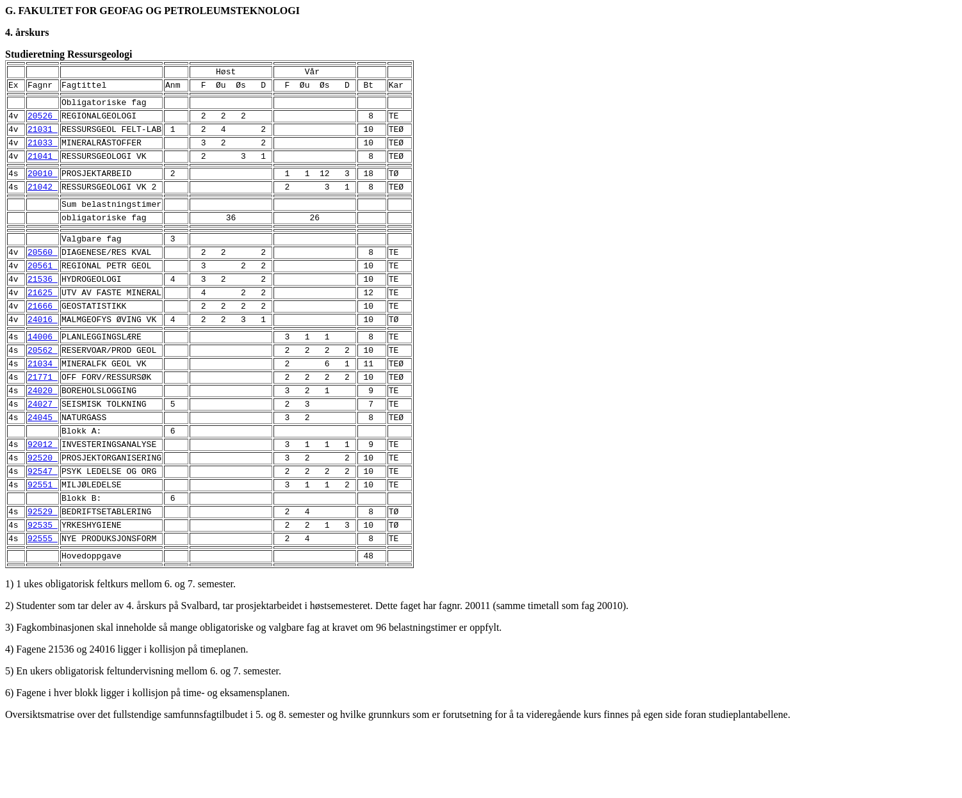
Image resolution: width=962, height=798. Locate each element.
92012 (43, 495)
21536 (43, 307)
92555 (43, 603)
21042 (43, 203)
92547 (43, 526)
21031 (43, 138)
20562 (43, 388)
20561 (43, 292)
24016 (43, 353)
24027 (43, 449)
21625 (43, 323)
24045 (43, 465)
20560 (43, 276)
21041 (43, 169)
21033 (43, 153)
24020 (43, 434)
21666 (43, 338)
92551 (43, 542)
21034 (43, 403)
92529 (43, 572)
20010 (43, 188)
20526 (43, 123)
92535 (43, 588)
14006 (43, 373)
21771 (43, 419)
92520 (43, 511)
